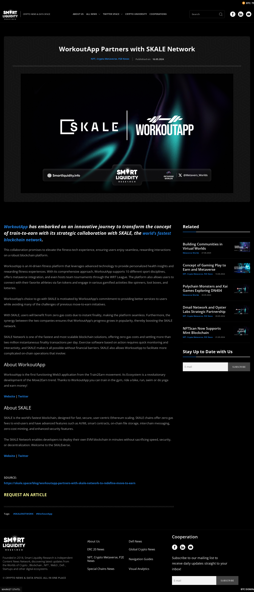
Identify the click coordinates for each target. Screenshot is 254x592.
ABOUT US (78, 14)
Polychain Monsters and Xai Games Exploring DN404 (203, 289)
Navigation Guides (141, 557)
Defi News (135, 539)
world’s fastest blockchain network (42, 238)
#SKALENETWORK (23, 511)
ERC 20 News (95, 547)
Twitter (24, 395)
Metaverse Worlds (191, 252)
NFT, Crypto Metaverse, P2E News (110, 58)
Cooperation (185, 535)
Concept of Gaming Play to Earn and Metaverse (203, 266)
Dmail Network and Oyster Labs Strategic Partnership (201, 315)
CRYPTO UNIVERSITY (136, 14)
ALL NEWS (93, 14)
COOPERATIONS (158, 14)
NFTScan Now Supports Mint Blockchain (203, 338)
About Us (93, 539)
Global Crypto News (142, 547)
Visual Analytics (139, 567)
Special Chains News (100, 567)
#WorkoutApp (44, 511)
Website (10, 395)
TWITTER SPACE (113, 14)
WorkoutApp (17, 226)
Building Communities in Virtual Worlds (204, 245)
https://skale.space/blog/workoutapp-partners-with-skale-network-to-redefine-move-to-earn (73, 481)
